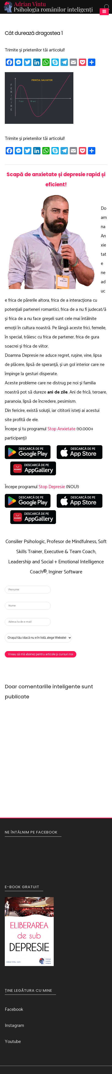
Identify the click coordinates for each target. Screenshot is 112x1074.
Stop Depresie (52, 487)
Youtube (13, 1042)
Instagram (14, 1025)
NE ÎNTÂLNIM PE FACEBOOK (31, 832)
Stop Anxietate (61, 429)
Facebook (14, 1009)
